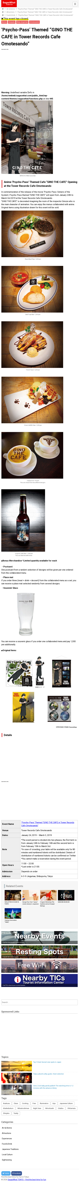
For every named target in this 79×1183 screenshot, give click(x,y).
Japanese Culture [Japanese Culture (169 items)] (66, 1103)
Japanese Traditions (10, 1149)
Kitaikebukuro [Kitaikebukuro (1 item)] (8, 1108)
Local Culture (7, 1154)
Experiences (7, 1139)
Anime (4, 22)
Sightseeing (7, 1160)
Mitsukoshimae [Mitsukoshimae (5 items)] (23, 1108)
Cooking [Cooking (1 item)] (25, 1103)
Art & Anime (10, 9)
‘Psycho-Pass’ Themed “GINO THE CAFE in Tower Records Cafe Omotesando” (45, 9)
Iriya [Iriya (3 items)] (54, 1103)
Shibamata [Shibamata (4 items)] (72, 1108)
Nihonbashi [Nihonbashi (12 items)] (49, 1108)
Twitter (6, 1173)
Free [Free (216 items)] (34, 1103)
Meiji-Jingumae (22, 22)
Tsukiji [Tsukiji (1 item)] (16, 1113)
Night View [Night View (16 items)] (37, 1108)
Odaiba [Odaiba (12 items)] (60, 1108)
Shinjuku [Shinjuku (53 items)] (6, 1113)
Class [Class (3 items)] (16, 1103)
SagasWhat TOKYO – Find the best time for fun (27, 1180)
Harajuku (12, 22)
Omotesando (34, 22)
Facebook (17, 1173)
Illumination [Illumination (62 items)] (44, 1103)
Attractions (10, 12)
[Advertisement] (39, 68)
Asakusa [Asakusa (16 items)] (6, 1103)
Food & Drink (10, 15)
